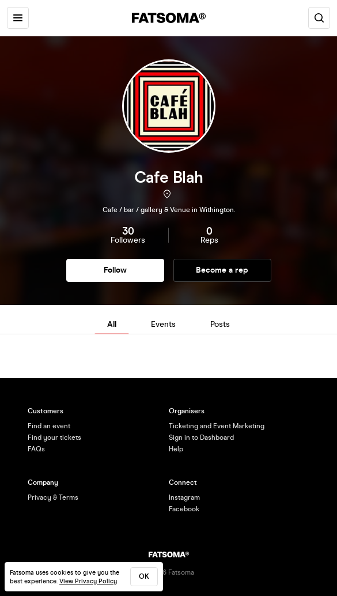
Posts (220, 324)
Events (163, 324)
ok (144, 576)
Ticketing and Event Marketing (216, 426)
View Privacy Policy (88, 581)
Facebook (184, 509)
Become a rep (222, 270)
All (111, 324)
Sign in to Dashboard (201, 437)
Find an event (49, 426)
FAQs (36, 449)
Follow (115, 270)
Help (176, 449)
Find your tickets (54, 437)
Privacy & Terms (53, 497)
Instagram (184, 497)
